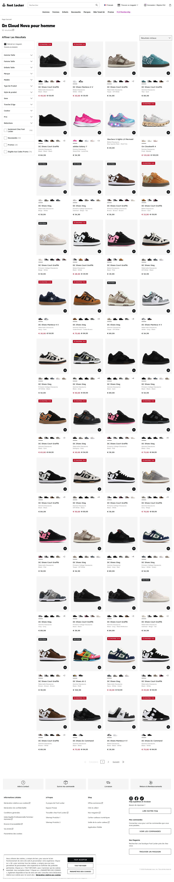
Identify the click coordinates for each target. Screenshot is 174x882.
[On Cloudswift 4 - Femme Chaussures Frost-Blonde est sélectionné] (144, 141)
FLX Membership (123, 12)
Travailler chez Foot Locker (57, 813)
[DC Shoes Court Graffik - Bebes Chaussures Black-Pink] (155, 200)
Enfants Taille (18, 67)
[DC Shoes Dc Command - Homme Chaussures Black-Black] (150, 735)
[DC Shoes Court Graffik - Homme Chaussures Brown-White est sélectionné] (40, 735)
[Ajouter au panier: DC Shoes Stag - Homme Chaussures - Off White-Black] (99, 489)
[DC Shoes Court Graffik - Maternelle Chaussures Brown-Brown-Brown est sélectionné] (40, 675)
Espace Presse (51, 808)
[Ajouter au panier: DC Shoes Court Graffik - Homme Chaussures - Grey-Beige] (168, 489)
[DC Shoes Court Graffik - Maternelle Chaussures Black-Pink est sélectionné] (40, 556)
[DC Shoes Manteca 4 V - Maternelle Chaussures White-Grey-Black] (46, 319)
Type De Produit (18, 86)
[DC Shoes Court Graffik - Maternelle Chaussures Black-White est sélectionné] (144, 675)
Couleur (18, 111)
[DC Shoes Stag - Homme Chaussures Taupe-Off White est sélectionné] (109, 319)
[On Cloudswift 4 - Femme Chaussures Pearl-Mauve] (155, 141)
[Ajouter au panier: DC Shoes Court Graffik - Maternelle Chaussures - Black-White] (168, 667)
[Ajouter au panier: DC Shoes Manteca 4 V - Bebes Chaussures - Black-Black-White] (134, 727)
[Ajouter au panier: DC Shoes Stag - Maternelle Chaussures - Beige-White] (65, 192)
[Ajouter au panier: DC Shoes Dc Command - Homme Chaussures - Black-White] (168, 727)
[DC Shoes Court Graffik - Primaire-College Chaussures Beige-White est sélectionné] (40, 259)
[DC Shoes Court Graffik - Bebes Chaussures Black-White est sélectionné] (75, 259)
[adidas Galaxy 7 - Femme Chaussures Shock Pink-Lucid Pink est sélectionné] (75, 141)
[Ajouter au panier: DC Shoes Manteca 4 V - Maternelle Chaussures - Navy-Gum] (65, 311)
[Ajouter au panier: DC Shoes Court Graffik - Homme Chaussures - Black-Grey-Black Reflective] (134, 608)
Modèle (18, 80)
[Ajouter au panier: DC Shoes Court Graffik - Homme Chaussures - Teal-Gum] (168, 73)
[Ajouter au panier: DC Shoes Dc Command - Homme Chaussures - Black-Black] (99, 727)
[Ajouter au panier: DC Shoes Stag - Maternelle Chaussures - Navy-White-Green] (134, 667)
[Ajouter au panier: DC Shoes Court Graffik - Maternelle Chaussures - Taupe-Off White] (134, 73)
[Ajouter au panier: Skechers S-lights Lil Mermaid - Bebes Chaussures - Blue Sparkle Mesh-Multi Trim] (134, 132)
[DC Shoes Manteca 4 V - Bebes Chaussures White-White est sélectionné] (75, 81)
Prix (18, 117)
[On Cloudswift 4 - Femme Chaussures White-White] (150, 141)
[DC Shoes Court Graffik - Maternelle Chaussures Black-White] (46, 81)
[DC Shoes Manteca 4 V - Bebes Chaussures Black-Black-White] (81, 81)
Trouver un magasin (11, 47)
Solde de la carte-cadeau (98, 822)
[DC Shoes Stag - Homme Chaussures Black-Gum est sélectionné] (109, 378)
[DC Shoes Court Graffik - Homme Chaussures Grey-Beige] (58, 141)
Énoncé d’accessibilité (13, 824)
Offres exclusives (95, 803)
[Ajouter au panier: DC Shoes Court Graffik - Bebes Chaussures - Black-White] (99, 251)
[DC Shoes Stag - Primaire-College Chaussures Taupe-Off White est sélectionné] (75, 556)
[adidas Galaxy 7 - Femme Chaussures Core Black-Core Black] (81, 141)
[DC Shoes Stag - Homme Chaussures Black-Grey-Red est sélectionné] (109, 556)
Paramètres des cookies (13, 834)
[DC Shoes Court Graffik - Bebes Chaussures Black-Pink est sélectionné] (109, 259)
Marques (87, 12)
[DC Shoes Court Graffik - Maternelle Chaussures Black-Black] (121, 81)
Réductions (18, 123)
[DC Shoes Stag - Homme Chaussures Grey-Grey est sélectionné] (40, 616)
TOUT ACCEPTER (80, 860)
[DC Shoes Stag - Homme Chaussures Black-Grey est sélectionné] (75, 378)
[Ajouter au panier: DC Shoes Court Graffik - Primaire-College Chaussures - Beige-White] (65, 251)
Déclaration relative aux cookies (17, 803)
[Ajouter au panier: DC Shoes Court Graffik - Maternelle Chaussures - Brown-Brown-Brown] (65, 667)
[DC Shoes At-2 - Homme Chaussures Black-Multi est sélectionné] (75, 675)
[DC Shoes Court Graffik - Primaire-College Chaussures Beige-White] (133, 200)
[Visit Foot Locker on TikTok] (142, 798)
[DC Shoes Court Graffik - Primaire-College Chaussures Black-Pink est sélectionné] (109, 438)
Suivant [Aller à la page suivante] (116, 762)
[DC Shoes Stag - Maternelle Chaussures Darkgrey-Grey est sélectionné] (75, 438)
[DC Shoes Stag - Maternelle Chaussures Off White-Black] (46, 200)
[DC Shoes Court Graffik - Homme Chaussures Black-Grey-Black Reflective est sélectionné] (109, 616)
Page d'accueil (7, 19)
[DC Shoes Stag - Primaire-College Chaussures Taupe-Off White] (98, 200)
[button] (13, 29)
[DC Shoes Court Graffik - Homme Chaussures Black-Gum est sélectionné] (40, 438)
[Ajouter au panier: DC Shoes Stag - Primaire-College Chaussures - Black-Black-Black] (168, 370)
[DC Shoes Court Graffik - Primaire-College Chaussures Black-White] (115, 200)
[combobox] (63, 5)
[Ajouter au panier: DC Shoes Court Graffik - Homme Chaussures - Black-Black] (65, 489)
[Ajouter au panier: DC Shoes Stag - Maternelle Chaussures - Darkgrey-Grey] (99, 429)
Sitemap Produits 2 (53, 822)
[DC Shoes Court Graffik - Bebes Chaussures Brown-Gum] (81, 259)
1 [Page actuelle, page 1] (102, 762)
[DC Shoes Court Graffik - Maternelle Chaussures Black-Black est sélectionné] (40, 81)
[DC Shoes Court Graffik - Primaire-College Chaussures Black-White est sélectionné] (109, 497)
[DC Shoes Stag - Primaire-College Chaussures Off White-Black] (87, 200)
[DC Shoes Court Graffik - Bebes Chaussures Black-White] (150, 200)
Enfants (65, 12)
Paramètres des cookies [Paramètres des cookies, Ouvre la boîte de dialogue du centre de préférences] (80, 871)
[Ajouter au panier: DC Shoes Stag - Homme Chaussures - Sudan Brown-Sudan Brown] (99, 311)
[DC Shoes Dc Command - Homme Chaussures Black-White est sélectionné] (144, 735)
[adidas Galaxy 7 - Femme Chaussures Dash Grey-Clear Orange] (92, 141)
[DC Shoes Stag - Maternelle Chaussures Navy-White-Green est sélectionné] (109, 675)
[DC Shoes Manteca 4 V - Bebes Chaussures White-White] (115, 735)
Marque (18, 74)
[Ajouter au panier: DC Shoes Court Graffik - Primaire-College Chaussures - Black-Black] (99, 608)
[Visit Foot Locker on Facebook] (136, 798)
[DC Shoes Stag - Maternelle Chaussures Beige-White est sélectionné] (40, 200)
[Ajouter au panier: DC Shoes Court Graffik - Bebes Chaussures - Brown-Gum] (168, 192)
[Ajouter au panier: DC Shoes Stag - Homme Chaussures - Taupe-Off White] (134, 311)
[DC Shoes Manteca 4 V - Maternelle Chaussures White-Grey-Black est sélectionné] (144, 319)
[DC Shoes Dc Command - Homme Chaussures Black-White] (81, 735)
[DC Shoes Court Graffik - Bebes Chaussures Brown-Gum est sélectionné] (144, 200)
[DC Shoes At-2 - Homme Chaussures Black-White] (81, 675)
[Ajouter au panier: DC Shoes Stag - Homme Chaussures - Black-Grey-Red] (134, 548)
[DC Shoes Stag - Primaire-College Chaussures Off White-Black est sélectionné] (40, 378)
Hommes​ (46, 12)
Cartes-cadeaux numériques (99, 817)
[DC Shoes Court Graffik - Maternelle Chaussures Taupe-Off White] (52, 81)
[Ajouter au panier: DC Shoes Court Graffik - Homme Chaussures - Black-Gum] (65, 429)
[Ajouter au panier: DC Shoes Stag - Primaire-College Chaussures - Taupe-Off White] (99, 548)
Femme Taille (18, 61)
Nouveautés (76, 12)
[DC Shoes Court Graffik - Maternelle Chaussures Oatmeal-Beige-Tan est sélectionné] (144, 616)
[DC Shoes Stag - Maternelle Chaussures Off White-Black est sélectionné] (144, 259)
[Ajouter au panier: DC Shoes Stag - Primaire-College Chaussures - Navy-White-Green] (168, 548)
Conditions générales (12, 813)
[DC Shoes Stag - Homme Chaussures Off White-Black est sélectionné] (75, 497)
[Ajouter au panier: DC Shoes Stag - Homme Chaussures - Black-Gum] (134, 370)
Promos (111, 12)
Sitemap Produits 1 (53, 817)
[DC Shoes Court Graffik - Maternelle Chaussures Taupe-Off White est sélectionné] (109, 81)
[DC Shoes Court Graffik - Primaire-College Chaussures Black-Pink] (127, 200)
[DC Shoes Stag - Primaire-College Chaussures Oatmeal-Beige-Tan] (58, 378)
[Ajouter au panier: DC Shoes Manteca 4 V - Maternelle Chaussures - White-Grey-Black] (168, 311)
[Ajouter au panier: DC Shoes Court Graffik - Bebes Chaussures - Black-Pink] (134, 251)
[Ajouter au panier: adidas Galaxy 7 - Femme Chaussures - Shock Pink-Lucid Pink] (99, 132)
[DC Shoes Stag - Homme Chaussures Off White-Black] (92, 378)
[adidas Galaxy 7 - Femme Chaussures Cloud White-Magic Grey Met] (87, 141)
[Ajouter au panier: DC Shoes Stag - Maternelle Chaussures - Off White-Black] (168, 251)
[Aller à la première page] (85, 761)
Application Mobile (95, 827)
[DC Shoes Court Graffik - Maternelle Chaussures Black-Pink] (58, 81)
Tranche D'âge (18, 104)
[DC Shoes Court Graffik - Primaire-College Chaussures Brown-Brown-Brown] (64, 259)
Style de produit (18, 92)
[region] (50, 866)
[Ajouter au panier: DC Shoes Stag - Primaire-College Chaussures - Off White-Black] (65, 370)
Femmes (55, 12)
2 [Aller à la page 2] (108, 762)
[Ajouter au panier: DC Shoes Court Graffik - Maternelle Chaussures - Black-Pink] (65, 548)
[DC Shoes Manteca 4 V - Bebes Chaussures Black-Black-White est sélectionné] (109, 735)
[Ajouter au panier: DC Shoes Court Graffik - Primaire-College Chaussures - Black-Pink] (134, 429)
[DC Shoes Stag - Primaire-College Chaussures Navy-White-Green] (92, 200)
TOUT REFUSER (80, 866)
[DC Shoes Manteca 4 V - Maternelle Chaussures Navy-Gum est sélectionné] (40, 319)
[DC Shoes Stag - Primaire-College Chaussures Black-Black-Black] (81, 200)
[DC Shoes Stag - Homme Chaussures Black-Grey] (92, 319)
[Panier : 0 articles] (170, 5)
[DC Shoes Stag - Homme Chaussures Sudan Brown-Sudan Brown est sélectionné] (75, 319)
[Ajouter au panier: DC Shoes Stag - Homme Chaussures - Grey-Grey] (65, 608)
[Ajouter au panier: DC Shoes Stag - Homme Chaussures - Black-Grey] (99, 370)
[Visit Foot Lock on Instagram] (131, 798)
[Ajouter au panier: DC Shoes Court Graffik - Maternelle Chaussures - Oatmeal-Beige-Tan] (168, 608)
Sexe (18, 98)
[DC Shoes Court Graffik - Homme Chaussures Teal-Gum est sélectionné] (144, 81)
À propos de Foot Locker (55, 803)
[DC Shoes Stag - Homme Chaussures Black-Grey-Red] (81, 319)
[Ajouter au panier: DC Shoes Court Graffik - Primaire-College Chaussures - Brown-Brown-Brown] (134, 192)
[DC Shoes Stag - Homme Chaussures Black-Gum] (87, 319)
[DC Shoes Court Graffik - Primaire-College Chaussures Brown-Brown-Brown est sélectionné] (109, 200)
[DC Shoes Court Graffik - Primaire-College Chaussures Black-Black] (121, 200)
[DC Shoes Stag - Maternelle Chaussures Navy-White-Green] (58, 200)
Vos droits (8, 829)
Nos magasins (94, 813)
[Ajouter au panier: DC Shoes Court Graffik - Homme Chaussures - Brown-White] (65, 727)
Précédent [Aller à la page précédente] (93, 762)
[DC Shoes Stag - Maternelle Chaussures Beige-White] (161, 259)
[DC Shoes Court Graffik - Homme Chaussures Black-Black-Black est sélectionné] (40, 141)
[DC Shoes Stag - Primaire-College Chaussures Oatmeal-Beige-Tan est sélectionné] (75, 200)
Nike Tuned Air (99, 12)
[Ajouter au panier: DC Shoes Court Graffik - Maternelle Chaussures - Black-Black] (65, 73)
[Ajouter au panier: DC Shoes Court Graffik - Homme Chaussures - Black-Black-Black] (65, 132)
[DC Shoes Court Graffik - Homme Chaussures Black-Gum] (161, 81)
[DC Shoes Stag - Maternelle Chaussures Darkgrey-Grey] (52, 200)
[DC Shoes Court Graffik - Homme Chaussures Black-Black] (150, 81)
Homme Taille (18, 55)
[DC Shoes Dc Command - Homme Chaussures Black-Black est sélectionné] (75, 735)
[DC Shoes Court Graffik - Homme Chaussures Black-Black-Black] (155, 81)
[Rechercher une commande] (96, 5)
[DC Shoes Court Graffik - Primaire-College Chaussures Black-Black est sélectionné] (75, 616)
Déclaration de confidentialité (15, 808)
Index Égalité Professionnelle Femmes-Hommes (19, 818)
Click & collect (93, 808)
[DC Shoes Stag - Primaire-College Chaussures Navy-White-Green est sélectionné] (144, 556)
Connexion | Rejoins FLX (154, 5)
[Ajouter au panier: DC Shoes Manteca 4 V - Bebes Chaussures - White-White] (99, 73)
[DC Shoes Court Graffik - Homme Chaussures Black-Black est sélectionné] (40, 497)
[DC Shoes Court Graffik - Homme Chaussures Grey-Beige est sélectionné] (144, 497)
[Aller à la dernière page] (123, 761)
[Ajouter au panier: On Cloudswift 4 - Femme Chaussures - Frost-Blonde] (168, 132)
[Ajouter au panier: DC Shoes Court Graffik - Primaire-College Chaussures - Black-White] (134, 489)
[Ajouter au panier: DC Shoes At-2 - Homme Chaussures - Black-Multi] (99, 667)
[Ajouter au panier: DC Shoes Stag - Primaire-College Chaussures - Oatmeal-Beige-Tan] (99, 192)
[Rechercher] (63, 5)
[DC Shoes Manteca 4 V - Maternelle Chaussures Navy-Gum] (150, 319)
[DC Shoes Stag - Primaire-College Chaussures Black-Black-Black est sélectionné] (144, 378)
